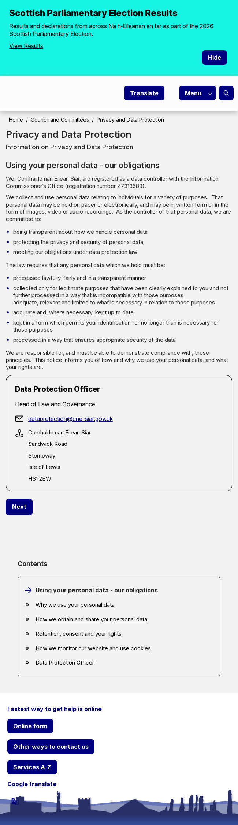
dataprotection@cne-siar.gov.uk (70, 418)
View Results (26, 45)
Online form (30, 726)
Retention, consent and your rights (79, 633)
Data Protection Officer (65, 662)
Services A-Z (32, 767)
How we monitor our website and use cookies (93, 648)
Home (16, 119)
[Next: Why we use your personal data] (19, 507)
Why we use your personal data (75, 604)
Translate (144, 93)
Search (226, 93)
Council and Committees (60, 119)
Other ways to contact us (51, 746)
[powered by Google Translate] (15, 801)
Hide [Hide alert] (214, 57)
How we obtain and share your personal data (91, 619)
